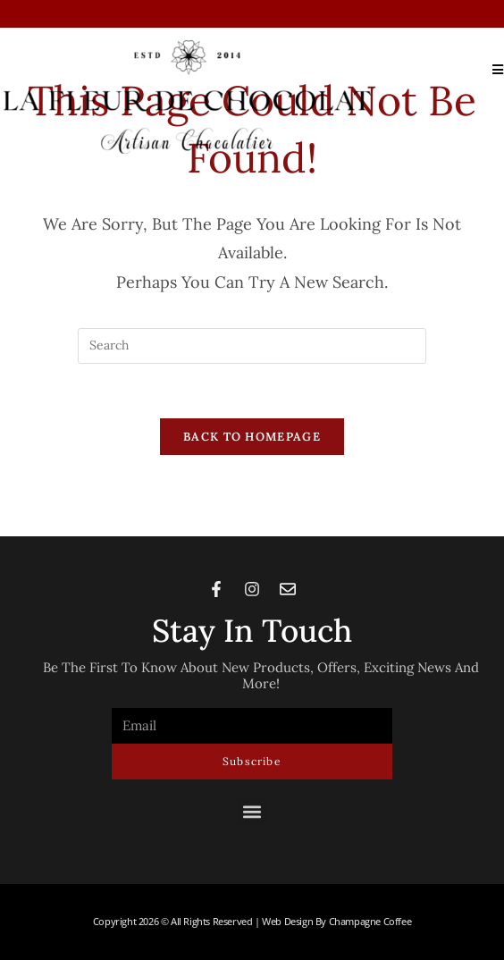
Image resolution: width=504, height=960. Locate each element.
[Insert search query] (252, 346)
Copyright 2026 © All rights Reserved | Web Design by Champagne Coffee (252, 921)
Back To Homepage (252, 436)
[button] (252, 812)
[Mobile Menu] (491, 69)
